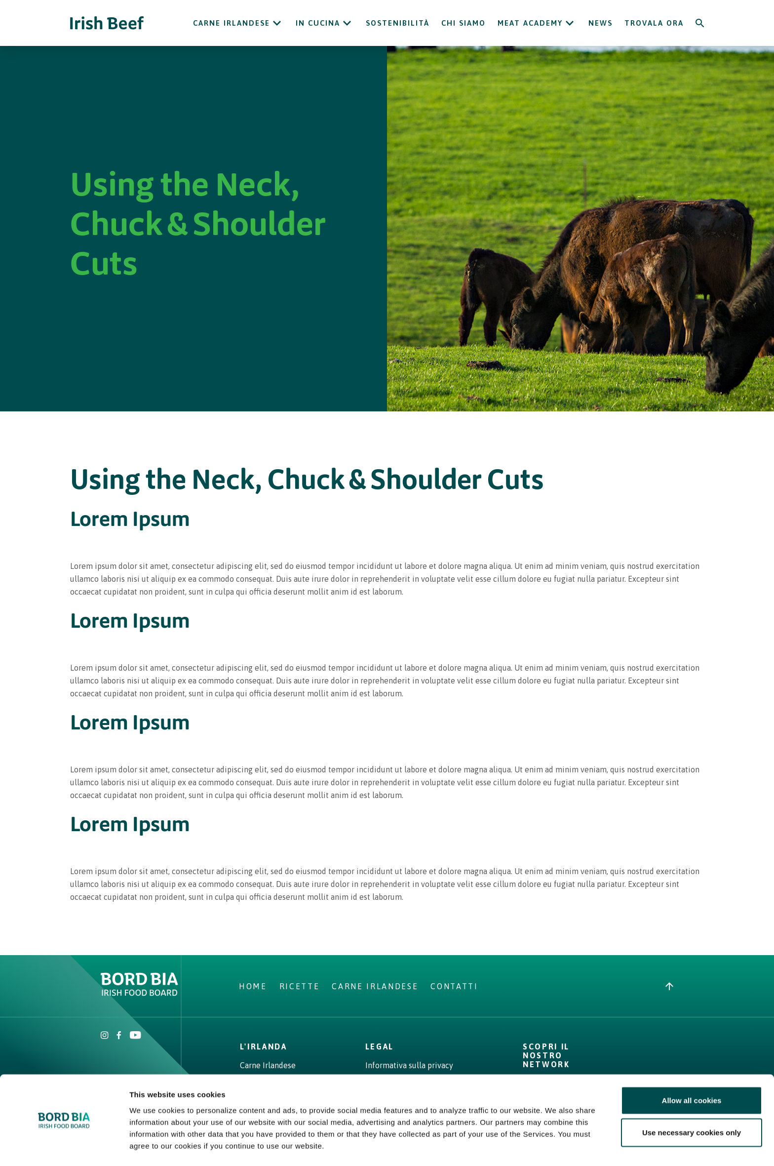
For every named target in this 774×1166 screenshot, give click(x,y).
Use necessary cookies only (691, 1101)
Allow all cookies (692, 1069)
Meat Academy (530, 23)
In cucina (318, 23)
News (600, 23)
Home (253, 986)
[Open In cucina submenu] (347, 23)
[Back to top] (669, 986)
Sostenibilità (397, 23)
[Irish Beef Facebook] (118, 1036)
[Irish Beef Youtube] (135, 1036)
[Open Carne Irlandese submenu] (277, 23)
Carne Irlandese (231, 23)
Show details (518, 1146)
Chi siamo (463, 23)
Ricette (299, 986)
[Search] (700, 23)
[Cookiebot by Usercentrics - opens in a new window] (64, 1146)
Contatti (454, 986)
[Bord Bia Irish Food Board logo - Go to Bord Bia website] (139, 993)
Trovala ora (654, 23)
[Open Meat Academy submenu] (570, 23)
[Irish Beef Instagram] (105, 1036)
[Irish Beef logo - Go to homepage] (107, 23)
